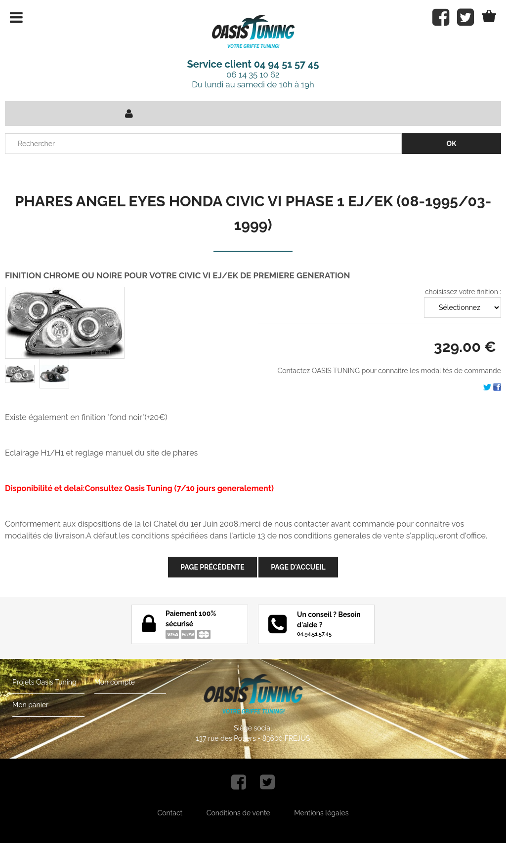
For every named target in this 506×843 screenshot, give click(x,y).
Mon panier (30, 705)
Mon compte (114, 682)
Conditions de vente (238, 813)
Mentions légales (321, 813)
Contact (170, 813)
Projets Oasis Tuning (44, 682)
